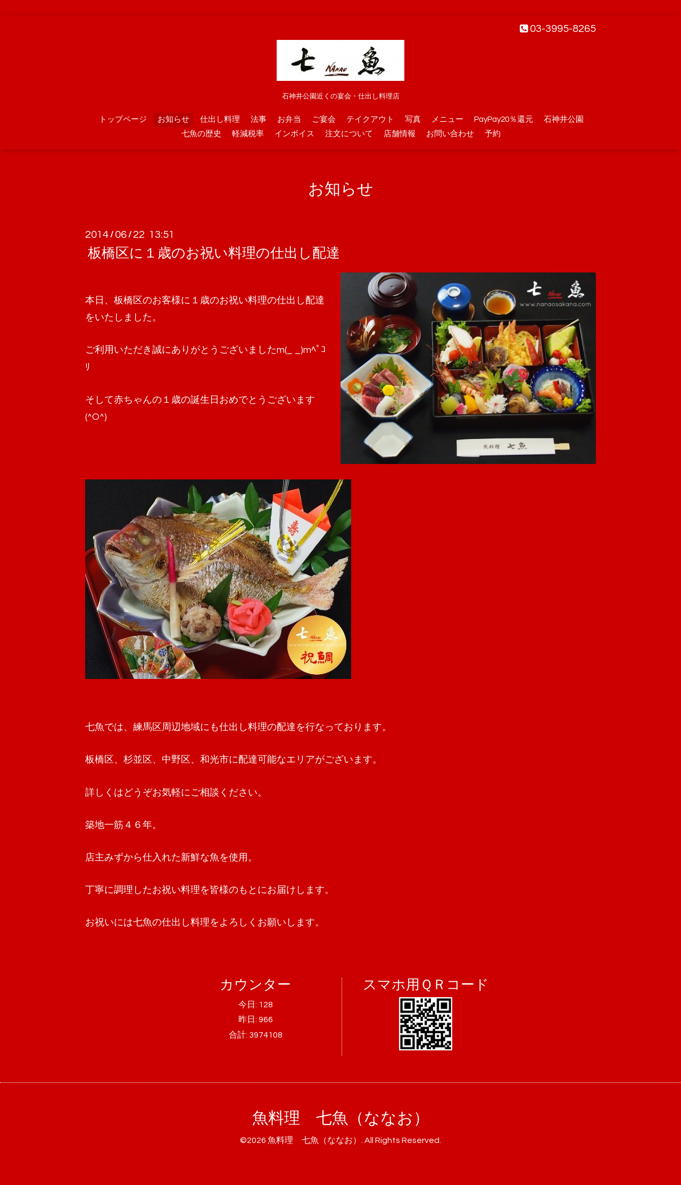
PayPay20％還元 (503, 119)
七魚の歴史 (201, 134)
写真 (413, 119)
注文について (349, 134)
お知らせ (173, 119)
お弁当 (289, 119)
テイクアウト (370, 119)
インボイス (294, 134)
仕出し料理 (220, 119)
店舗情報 (400, 134)
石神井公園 (564, 119)
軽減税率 (248, 134)
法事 (259, 119)
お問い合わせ (450, 134)
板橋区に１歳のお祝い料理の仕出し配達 (214, 253)
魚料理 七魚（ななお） (340, 1118)
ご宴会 (324, 119)
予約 (493, 134)
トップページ (123, 119)
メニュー (447, 119)
